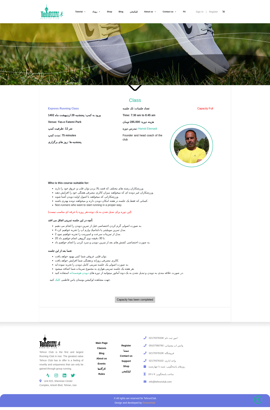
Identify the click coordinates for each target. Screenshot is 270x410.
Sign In (200, 11)
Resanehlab (149, 402)
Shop (109, 12)
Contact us (169, 11)
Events (102, 363)
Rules (101, 374)
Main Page (102, 343)
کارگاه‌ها (102, 368)
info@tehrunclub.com (160, 381)
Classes (101, 348)
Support (126, 361)
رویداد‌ (96, 11)
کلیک (57, 279)
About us (150, 11)
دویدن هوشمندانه (79, 272)
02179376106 (156, 353)
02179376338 (156, 338)
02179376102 (156, 360)
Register (213, 11)
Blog (121, 12)
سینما (126, 350)
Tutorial (80, 11)
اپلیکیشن (134, 12)
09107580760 (156, 345)
